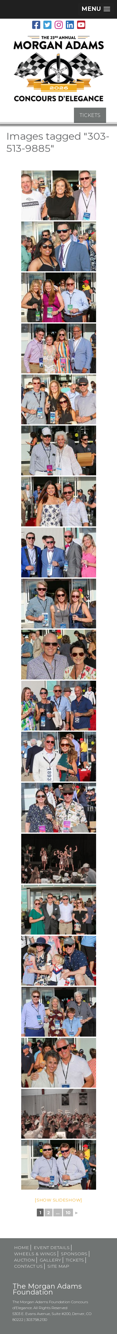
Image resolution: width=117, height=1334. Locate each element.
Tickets (75, 1260)
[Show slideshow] (58, 1199)
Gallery (50, 1260)
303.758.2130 (36, 1319)
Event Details (52, 1247)
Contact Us (28, 1266)
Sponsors (74, 1254)
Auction (24, 1260)
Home (21, 1247)
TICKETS (90, 115)
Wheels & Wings (35, 1254)
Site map (58, 1266)
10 (68, 1212)
